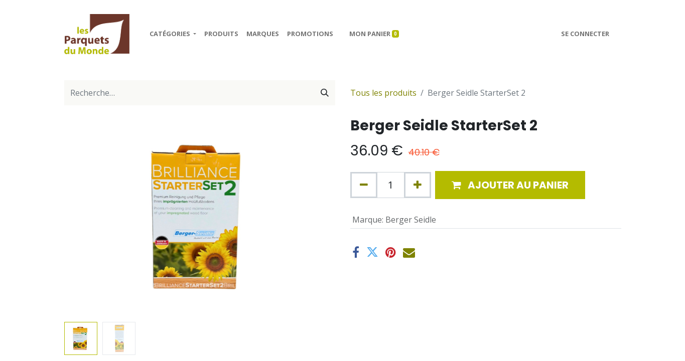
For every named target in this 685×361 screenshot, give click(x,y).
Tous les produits (383, 92)
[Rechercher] (324, 92)
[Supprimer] (363, 185)
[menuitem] (221, 34)
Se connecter (585, 33)
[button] (510, 185)
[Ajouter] (417, 185)
